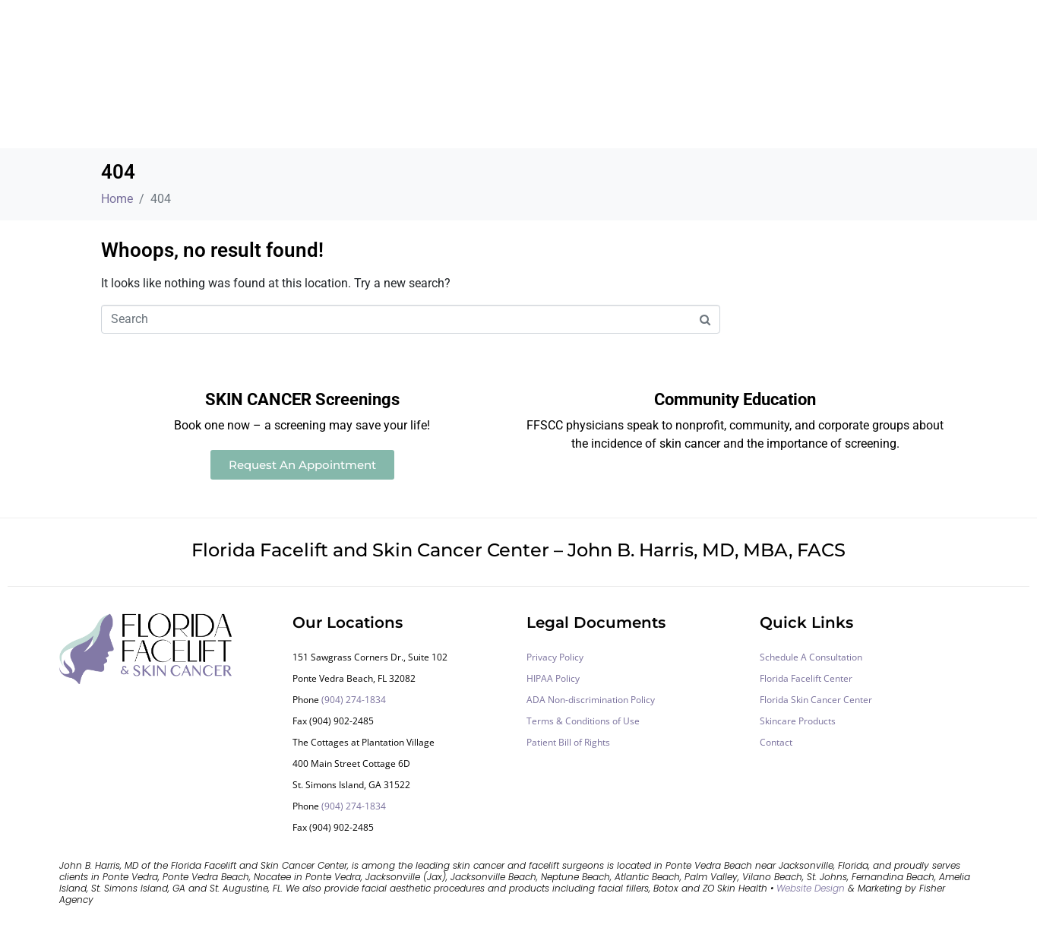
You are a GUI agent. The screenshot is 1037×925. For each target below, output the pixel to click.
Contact (776, 742)
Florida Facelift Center (806, 678)
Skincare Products (798, 720)
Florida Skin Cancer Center (816, 699)
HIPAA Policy (553, 678)
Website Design (810, 888)
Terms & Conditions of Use (583, 720)
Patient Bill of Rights (568, 742)
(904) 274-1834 (353, 699)
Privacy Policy (554, 657)
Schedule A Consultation (811, 657)
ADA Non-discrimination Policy (590, 699)
